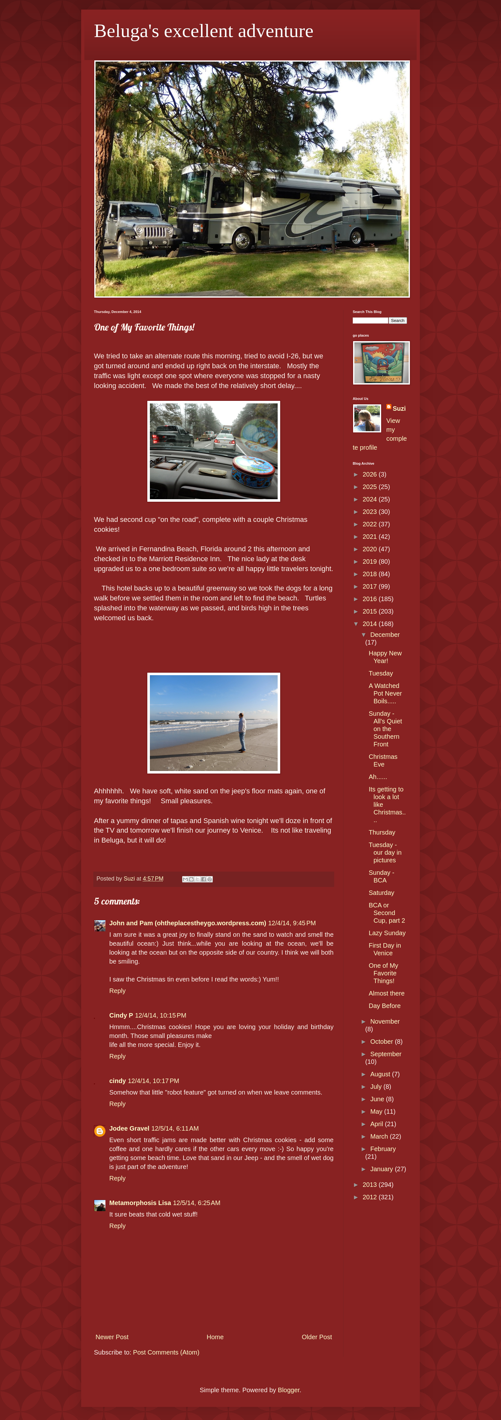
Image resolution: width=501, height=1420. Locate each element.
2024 (371, 499)
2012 (371, 1197)
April (377, 1123)
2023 (371, 511)
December (385, 634)
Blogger (289, 1389)
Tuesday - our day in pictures (385, 852)
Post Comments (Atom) (166, 1352)
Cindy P (121, 1015)
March (380, 1136)
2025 (371, 486)
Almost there (387, 993)
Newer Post (112, 1336)
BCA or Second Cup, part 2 (387, 913)
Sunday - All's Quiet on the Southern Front (385, 729)
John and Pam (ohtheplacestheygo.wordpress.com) (187, 923)
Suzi (399, 408)
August (381, 1074)
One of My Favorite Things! (383, 973)
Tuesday (381, 673)
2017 (371, 586)
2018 (371, 573)
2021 (371, 536)
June (378, 1099)
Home (215, 1336)
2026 (371, 474)
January (382, 1168)
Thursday (382, 832)
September (386, 1053)
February (383, 1148)
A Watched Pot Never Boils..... (385, 693)
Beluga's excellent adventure (203, 30)
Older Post (317, 1336)
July (376, 1086)
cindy (117, 1080)
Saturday (381, 892)
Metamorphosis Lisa (140, 1202)
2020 (371, 549)
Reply (117, 990)
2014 (371, 623)
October (382, 1041)
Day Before (385, 1005)
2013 (371, 1184)
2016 (371, 598)
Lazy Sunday (387, 932)
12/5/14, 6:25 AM (196, 1202)
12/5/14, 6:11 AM (175, 1128)
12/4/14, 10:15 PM (160, 1015)
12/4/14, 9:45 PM (292, 923)
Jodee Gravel (129, 1128)
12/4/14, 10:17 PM (153, 1080)
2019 (371, 561)
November (385, 1021)
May (377, 1111)
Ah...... (378, 776)
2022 (371, 524)
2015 (371, 611)
